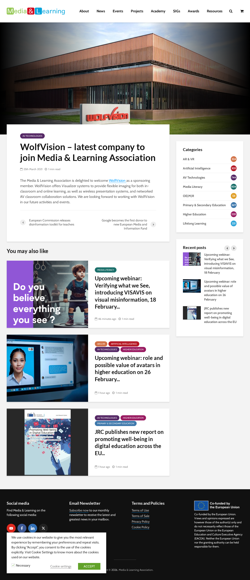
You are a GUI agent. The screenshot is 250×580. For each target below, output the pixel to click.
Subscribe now (79, 510)
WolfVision (117, 180)
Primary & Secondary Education (115, 423)
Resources (214, 11)
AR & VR (101, 343)
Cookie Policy (140, 527)
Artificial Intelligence (124, 343)
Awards (193, 11)
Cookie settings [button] (60, 566)
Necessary (23, 565)
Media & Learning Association (136, 569)
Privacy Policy (141, 521)
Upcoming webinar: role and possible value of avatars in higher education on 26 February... (129, 368)
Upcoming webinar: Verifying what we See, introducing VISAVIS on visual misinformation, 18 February (220, 264)
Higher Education (133, 349)
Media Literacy (105, 269)
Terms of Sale (140, 516)
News (101, 11)
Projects (137, 11)
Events (118, 11)
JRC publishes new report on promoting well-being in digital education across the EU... (129, 442)
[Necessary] (13, 565)
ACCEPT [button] (89, 566)
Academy (158, 11)
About (84, 11)
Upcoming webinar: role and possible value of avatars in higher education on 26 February (220, 290)
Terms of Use (140, 510)
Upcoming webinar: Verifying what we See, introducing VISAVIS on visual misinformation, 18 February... (125, 292)
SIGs (176, 11)
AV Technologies (32, 135)
